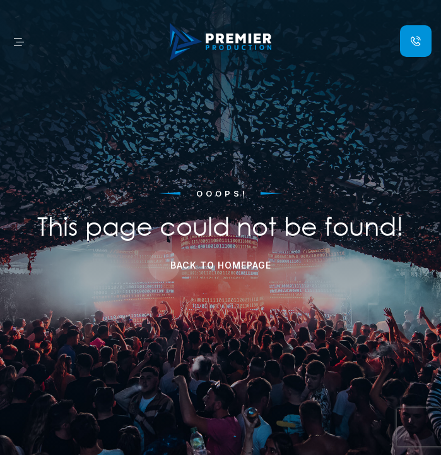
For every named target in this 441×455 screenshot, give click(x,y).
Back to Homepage (220, 265)
